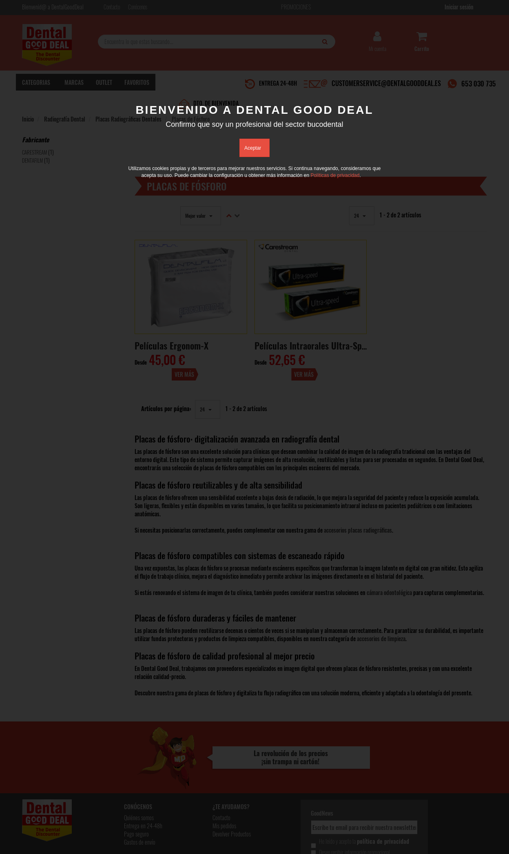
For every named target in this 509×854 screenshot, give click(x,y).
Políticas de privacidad (334, 176)
